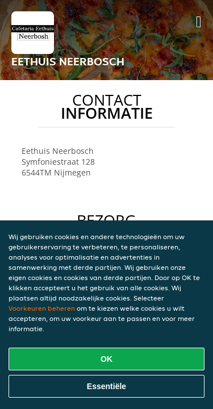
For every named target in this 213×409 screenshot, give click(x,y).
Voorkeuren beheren (42, 308)
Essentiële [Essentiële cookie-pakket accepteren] (106, 386)
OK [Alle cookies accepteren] (106, 359)
